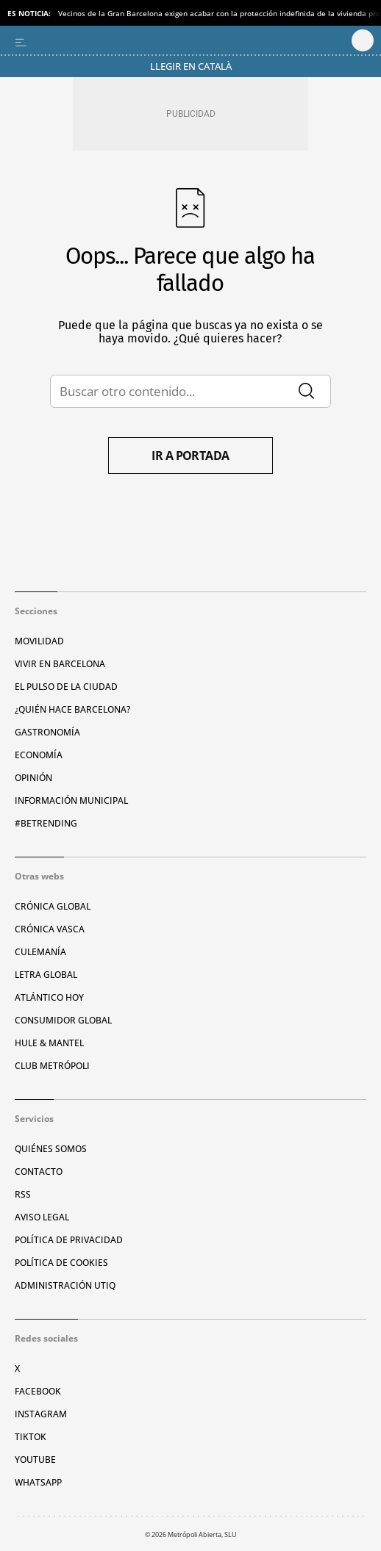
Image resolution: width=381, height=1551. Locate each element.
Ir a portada (190, 455)
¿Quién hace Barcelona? (72, 709)
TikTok (30, 1437)
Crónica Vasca (50, 929)
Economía (39, 755)
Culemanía (40, 952)
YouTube (35, 1459)
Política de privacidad (69, 1240)
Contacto (39, 1171)
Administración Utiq (65, 1285)
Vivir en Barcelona (60, 664)
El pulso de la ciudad (66, 686)
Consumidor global (63, 1020)
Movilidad (39, 641)
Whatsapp (38, 1482)
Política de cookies (61, 1262)
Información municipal (71, 800)
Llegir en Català (191, 66)
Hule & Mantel (49, 1043)
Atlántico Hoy (49, 997)
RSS (23, 1194)
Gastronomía (47, 732)
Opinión (33, 777)
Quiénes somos (51, 1148)
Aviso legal (42, 1217)
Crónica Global (52, 906)
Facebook (38, 1391)
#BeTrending (46, 823)
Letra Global (46, 974)
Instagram (41, 1414)
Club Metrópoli (52, 1065)
